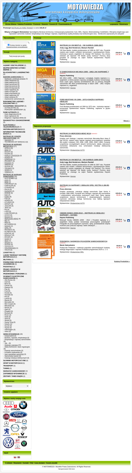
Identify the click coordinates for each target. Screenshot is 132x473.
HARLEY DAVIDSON (12, 155)
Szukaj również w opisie (18, 45)
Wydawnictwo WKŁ (77, 252)
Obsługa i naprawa (11, 345)
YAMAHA (8, 172)
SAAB (7, 239)
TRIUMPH (8, 168)
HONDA (7, 157)
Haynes (73, 62)
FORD (7, 197)
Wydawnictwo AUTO (77, 150)
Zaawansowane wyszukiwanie (17, 47)
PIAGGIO (8, 163)
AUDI (6, 180)
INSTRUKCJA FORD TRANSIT (22, 28)
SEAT (7, 241)
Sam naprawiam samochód (14, 354)
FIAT (6, 195)
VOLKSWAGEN (10, 248)
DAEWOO (8, 191)
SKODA (7, 243)
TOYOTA (8, 246)
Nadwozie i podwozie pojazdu (15, 79)
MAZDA (7, 217)
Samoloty (8, 140)
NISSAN (7, 226)
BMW (6, 150)
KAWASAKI (9, 159)
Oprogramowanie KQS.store (66, 469)
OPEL (7, 228)
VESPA (7, 170)
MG (6, 220)
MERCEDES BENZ (11, 219)
